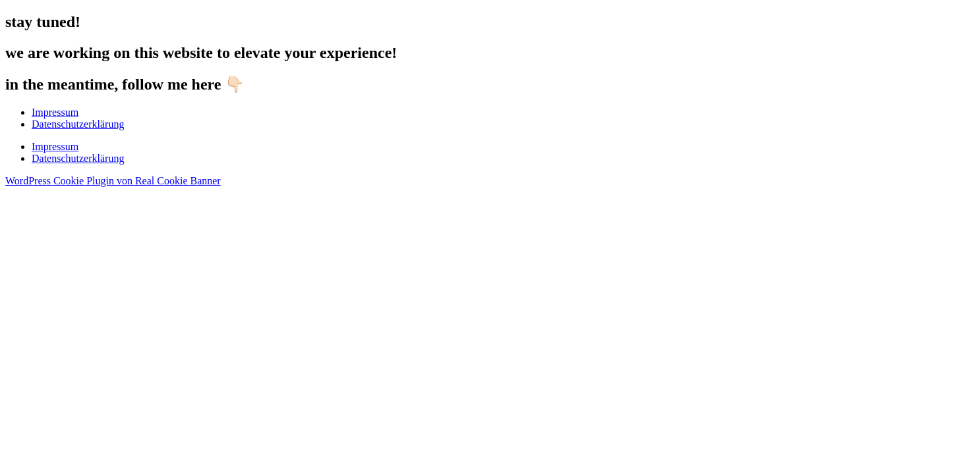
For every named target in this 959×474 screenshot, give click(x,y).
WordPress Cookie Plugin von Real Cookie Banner (113, 180)
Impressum (55, 112)
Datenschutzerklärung (78, 124)
